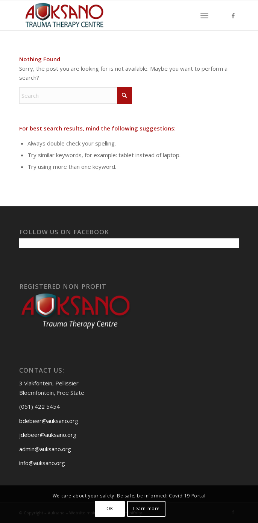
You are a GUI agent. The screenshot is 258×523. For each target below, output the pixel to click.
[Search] (75, 95)
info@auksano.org (42, 463)
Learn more (146, 508)
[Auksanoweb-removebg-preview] (106, 15)
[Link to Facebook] (233, 15)
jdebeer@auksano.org (47, 434)
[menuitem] (204, 15)
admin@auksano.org (45, 449)
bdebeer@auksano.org (48, 420)
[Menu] (204, 15)
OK (109, 508)
